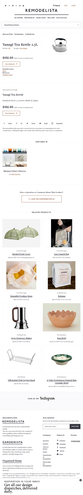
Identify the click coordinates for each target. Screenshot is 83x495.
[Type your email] (56, 426)
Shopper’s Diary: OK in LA (15, 171)
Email (60, 454)
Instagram (61, 444)
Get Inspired (18, 17)
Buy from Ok (11, 64)
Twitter (60, 451)
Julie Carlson (15, 174)
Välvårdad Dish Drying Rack (21, 380)
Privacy (45, 452)
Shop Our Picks (61, 17)
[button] (56, 5)
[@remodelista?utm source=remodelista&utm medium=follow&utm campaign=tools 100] (5, 5)
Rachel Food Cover (21, 254)
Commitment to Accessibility (47, 456)
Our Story (46, 440)
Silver (4, 71)
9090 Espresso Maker (21, 338)
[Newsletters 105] (23, 5)
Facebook (61, 447)
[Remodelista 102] (12, 5)
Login (73, 5)
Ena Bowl (61, 338)
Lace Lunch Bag (61, 254)
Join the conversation (42, 199)
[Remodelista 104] (19, 5)
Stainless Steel (7, 75)
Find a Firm (51, 17)
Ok (9, 48)
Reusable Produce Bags (21, 296)
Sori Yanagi (23, 48)
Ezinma (61, 296)
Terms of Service (45, 447)
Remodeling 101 (29, 17)
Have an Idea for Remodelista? (47, 463)
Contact (45, 443)
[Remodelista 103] (16, 5)
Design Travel (41, 17)
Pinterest (61, 440)
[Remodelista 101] (9, 5)
